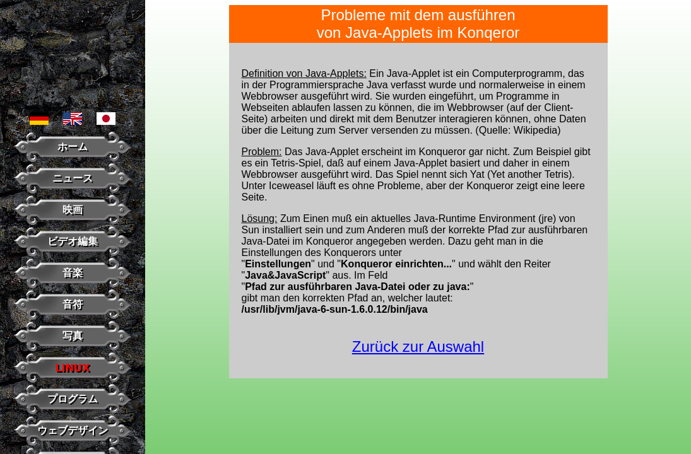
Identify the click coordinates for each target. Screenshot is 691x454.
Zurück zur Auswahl (418, 346)
